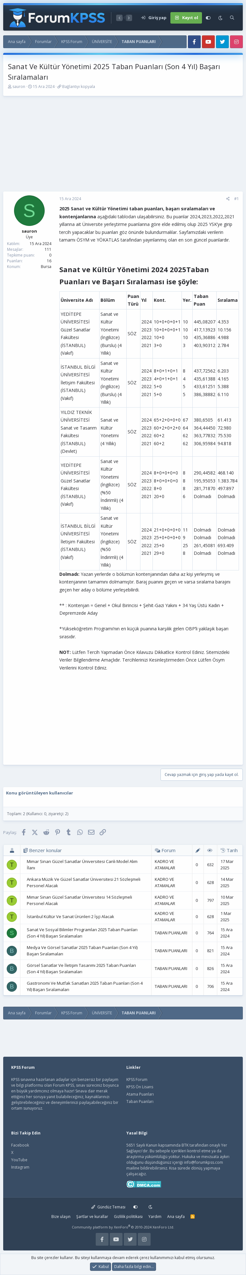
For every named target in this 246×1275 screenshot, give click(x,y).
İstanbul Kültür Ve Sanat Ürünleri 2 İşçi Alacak (70, 916)
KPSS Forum (136, 1079)
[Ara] (232, 18)
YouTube (19, 1160)
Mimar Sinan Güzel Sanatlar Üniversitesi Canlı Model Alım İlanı (82, 864)
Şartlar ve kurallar (92, 1216)
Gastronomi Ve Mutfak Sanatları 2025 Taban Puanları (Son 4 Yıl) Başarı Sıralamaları (85, 986)
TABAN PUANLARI (171, 933)
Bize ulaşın (61, 1216)
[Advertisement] (123, 147)
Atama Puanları (140, 1094)
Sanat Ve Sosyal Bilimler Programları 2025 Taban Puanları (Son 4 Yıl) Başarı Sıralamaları (82, 933)
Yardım (154, 1216)
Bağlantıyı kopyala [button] (78, 86)
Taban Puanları (139, 1101)
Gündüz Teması (108, 1207)
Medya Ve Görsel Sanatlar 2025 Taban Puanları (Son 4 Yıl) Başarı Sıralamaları (82, 951)
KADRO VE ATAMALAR (165, 864)
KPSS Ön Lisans (139, 1087)
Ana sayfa (176, 1216)
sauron (18, 86)
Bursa (46, 266)
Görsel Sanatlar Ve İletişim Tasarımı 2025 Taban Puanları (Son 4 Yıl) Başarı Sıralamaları (81, 968)
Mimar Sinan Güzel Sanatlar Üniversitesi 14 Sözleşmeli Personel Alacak (79, 900)
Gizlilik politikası (128, 1216)
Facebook (20, 1145)
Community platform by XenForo (123, 1227)
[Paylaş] (228, 199)
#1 (236, 198)
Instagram (20, 1167)
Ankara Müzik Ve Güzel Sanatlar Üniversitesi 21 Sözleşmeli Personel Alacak (83, 882)
